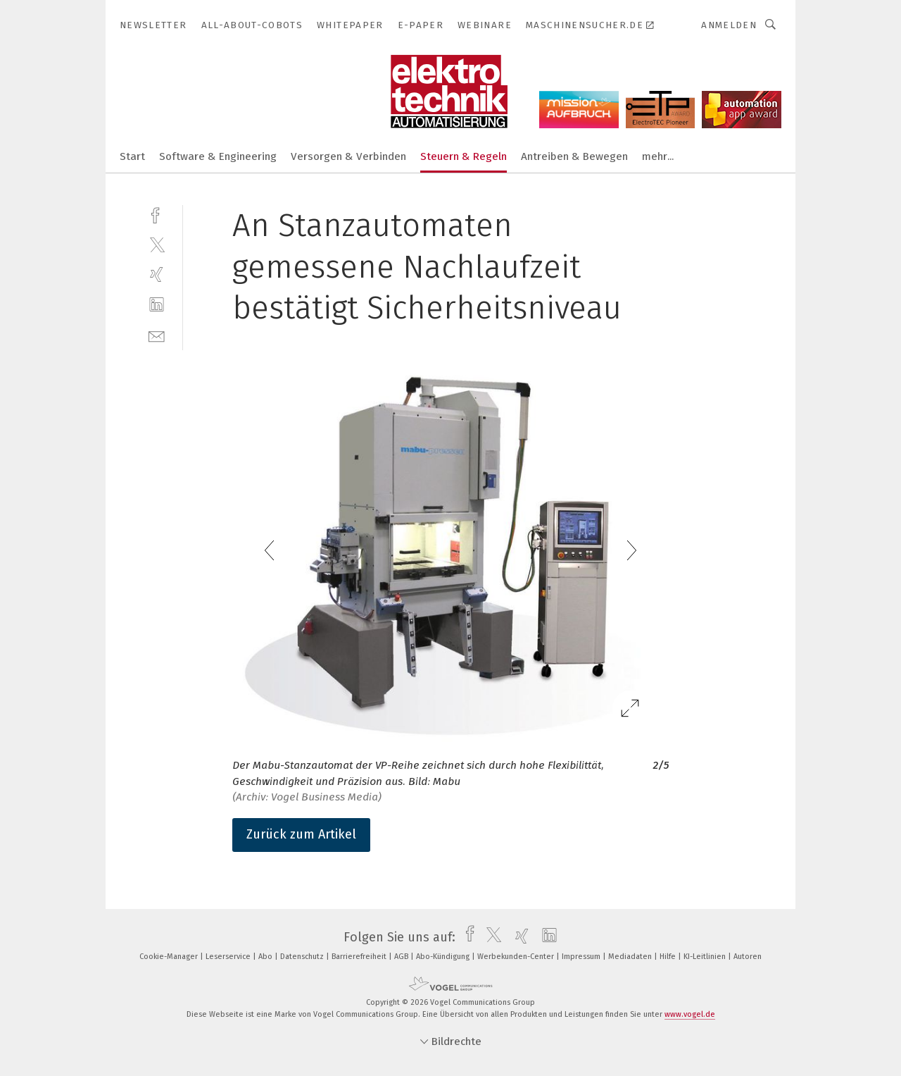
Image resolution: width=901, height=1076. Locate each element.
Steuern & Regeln (463, 156)
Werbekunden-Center (516, 956)
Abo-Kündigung (444, 956)
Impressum (582, 956)
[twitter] (156, 244)
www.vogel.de (689, 1014)
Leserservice (229, 956)
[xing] (156, 274)
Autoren (747, 956)
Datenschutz (303, 956)
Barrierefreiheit (360, 956)
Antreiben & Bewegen (574, 156)
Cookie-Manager (169, 956)
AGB (402, 956)
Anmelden (729, 25)
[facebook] (156, 214)
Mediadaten (631, 956)
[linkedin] (156, 305)
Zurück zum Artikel (301, 834)
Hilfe (669, 956)
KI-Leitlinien (705, 956)
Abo (266, 956)
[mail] (156, 335)
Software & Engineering (218, 156)
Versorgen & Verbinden (348, 156)
